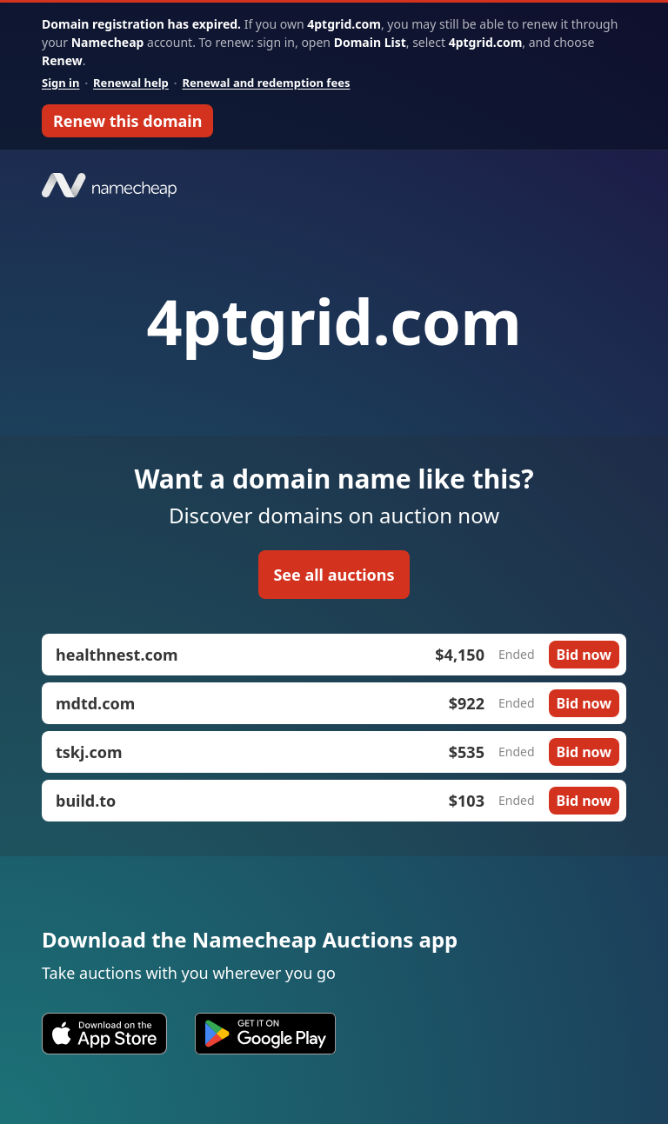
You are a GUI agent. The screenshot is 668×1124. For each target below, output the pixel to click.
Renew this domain (127, 120)
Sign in (60, 82)
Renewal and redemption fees (266, 82)
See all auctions (333, 574)
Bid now (584, 654)
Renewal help (131, 82)
